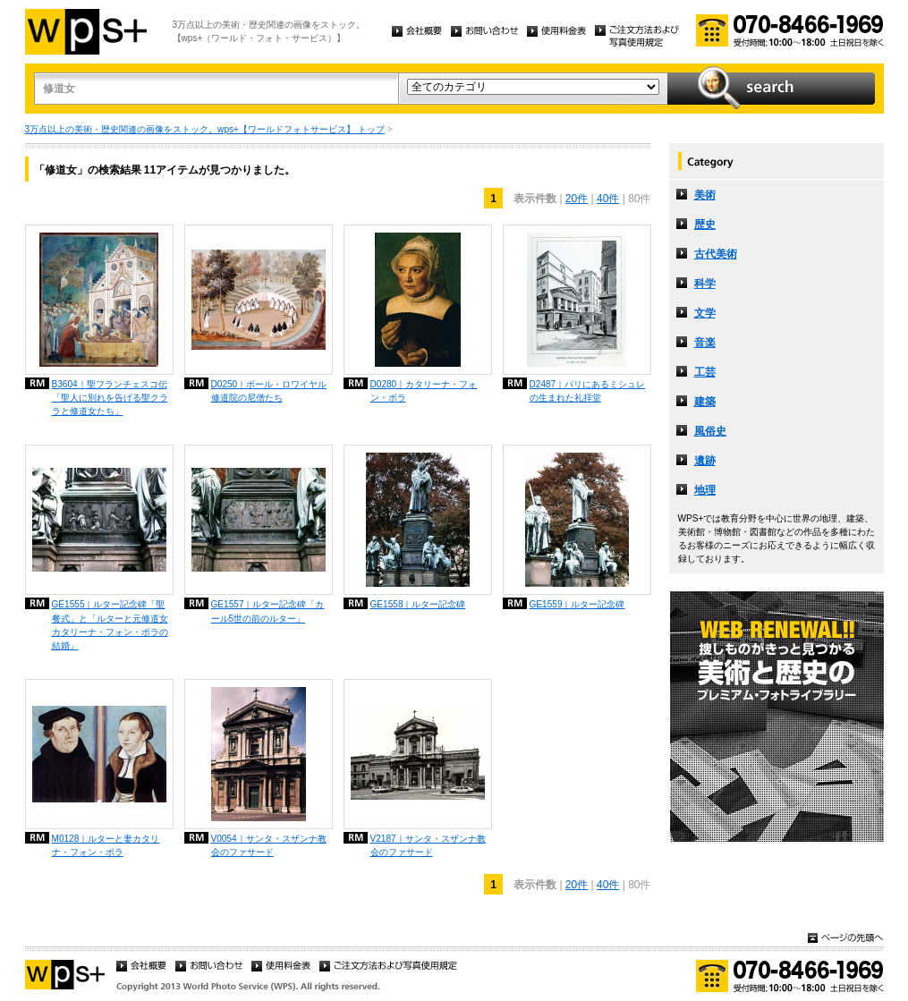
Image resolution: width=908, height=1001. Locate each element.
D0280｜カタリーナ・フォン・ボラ (424, 391)
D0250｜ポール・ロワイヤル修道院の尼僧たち (269, 391)
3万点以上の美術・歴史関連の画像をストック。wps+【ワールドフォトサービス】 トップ (205, 129)
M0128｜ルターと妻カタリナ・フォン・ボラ (106, 845)
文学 (705, 313)
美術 (705, 195)
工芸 (705, 372)
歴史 (705, 224)
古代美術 (715, 254)
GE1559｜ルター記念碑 (577, 604)
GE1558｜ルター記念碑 (418, 604)
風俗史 (710, 431)
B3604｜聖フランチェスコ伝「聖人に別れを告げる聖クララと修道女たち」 (110, 397)
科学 (705, 283)
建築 (705, 401)
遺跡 (705, 460)
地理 (705, 490)
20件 (576, 198)
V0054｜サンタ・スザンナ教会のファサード (269, 845)
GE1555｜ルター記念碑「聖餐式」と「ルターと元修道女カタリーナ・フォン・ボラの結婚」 (110, 624)
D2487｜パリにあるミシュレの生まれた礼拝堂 (588, 391)
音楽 (705, 342)
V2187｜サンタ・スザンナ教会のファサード (428, 845)
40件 (608, 198)
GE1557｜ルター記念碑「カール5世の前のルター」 (268, 611)
